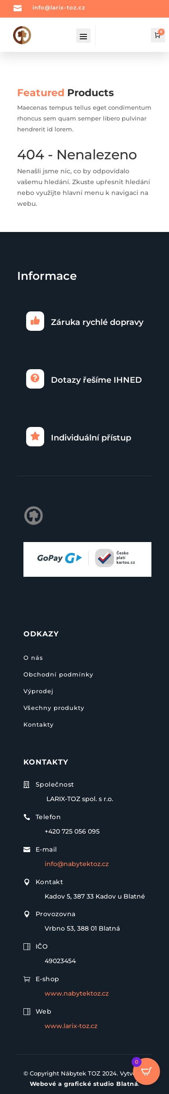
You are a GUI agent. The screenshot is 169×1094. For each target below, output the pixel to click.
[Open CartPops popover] (146, 1071)
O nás (33, 657)
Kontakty (38, 724)
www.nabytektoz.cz (77, 993)
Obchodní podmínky (58, 674)
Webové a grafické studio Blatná (84, 1083)
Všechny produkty (53, 707)
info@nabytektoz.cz (77, 864)
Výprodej (38, 691)
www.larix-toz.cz (71, 1026)
